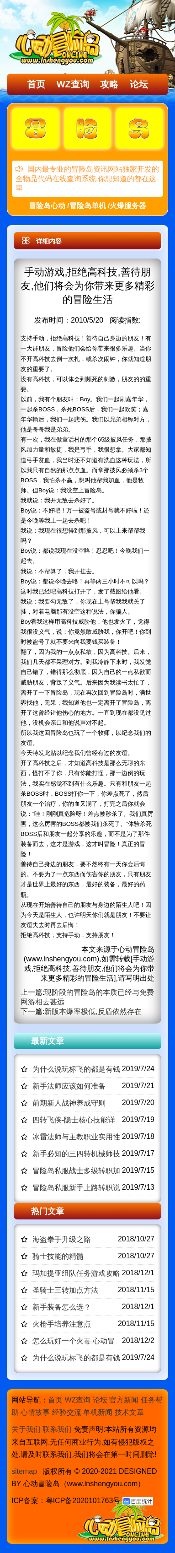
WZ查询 (73, 84)
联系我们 (57, 1429)
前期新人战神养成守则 (69, 1103)
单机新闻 (97, 1412)
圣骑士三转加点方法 (65, 1290)
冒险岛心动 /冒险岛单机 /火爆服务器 (88, 206)
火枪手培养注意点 (61, 1324)
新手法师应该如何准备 (69, 1086)
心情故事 (35, 1412)
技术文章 (129, 1412)
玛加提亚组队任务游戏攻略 (76, 1273)
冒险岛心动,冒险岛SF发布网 (57, 38)
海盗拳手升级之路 (61, 1239)
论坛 (139, 84)
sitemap (24, 1471)
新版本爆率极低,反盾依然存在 (92, 1011)
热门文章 (47, 1211)
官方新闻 (123, 1400)
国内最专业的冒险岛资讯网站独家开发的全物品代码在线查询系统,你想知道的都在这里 (87, 178)
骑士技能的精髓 (58, 1256)
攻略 (109, 84)
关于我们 (26, 1429)
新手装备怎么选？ (61, 1307)
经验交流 (66, 1412)
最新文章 (47, 1041)
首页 (36, 84)
